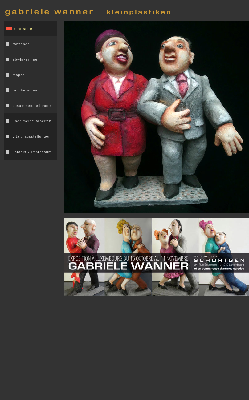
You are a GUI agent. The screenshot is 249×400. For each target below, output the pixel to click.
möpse (19, 75)
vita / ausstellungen (32, 136)
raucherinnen (25, 90)
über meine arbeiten (32, 121)
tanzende (21, 44)
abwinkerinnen (26, 59)
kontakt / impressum (32, 152)
